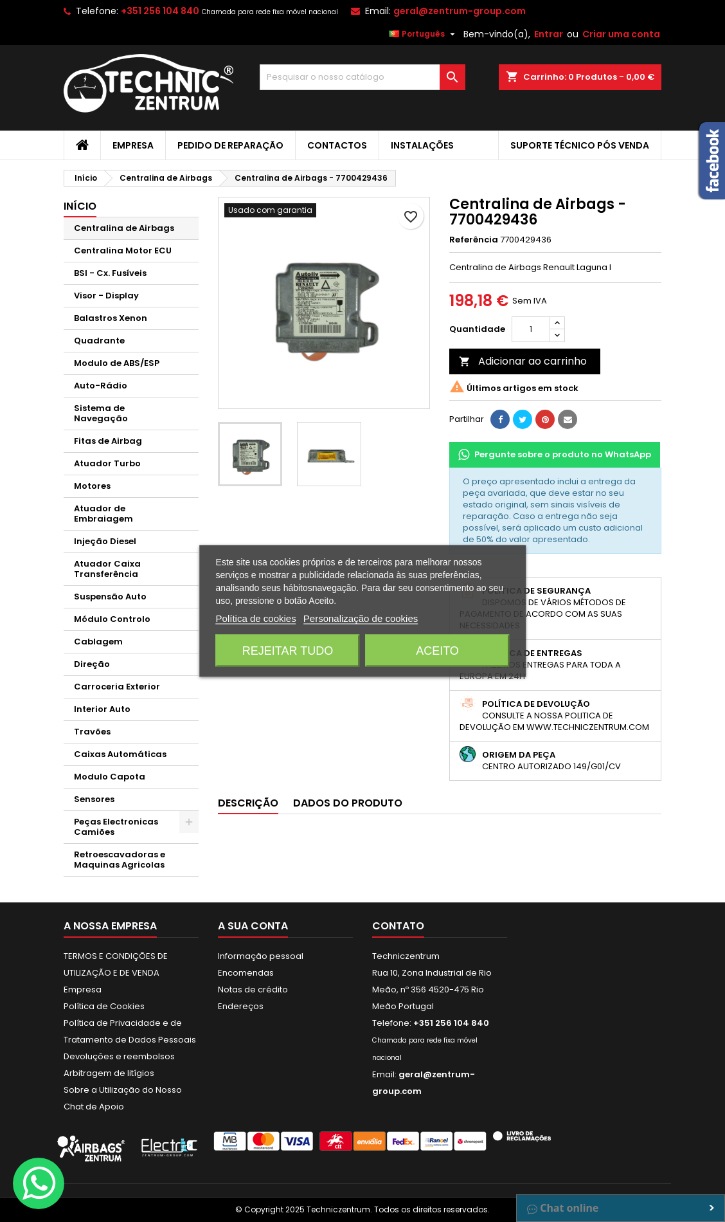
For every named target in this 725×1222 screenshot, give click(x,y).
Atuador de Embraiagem (103, 513)
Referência (473, 240)
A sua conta (253, 925)
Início (80, 206)
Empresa (133, 145)
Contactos (337, 145)
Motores (92, 486)
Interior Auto (102, 709)
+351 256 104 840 (160, 11)
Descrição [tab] (248, 803)
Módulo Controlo (112, 619)
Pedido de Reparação (230, 145)
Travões (92, 731)
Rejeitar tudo (287, 650)
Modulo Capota (109, 777)
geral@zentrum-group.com (459, 11)
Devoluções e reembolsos (119, 1056)
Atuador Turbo (107, 463)
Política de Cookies (104, 1006)
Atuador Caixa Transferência (107, 569)
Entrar (548, 34)
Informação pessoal (260, 956)
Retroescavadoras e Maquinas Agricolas (119, 859)
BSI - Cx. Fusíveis (110, 273)
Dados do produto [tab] (347, 803)
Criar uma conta (621, 34)
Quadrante (99, 340)
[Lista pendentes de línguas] (423, 34)
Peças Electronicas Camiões (116, 827)
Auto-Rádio (100, 385)
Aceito (437, 650)
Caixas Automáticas (120, 754)
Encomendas (246, 973)
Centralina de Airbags (124, 228)
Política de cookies (256, 618)
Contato (398, 925)
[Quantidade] (531, 329)
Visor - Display (106, 295)
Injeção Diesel (105, 541)
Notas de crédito (253, 989)
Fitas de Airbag (108, 441)
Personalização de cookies (360, 618)
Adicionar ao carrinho (523, 361)
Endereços (241, 1006)
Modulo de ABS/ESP (116, 363)
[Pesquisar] (362, 77)
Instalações (422, 145)
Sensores (94, 799)
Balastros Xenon (110, 318)
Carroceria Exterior (117, 686)
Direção (92, 664)
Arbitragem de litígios (109, 1073)
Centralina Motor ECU (123, 250)
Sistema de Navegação (101, 413)
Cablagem (98, 641)
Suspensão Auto (110, 596)
